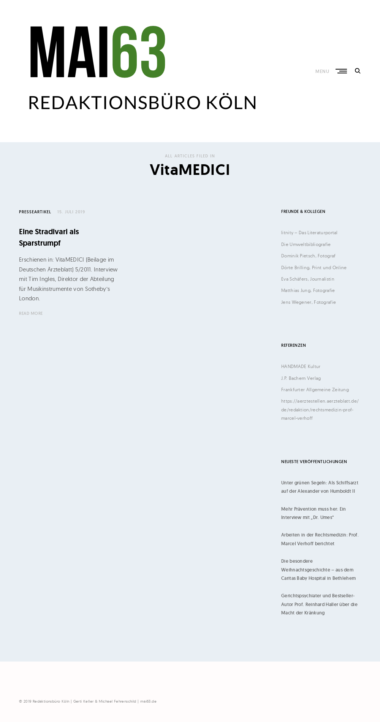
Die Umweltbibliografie (306, 244)
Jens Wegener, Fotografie (308, 302)
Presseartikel (35, 211)
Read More (31, 313)
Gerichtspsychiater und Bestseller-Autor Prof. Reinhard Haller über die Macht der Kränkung (319, 604)
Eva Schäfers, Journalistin (307, 279)
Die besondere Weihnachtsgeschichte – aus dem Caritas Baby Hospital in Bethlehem (318, 569)
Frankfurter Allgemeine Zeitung (315, 389)
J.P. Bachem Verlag (301, 378)
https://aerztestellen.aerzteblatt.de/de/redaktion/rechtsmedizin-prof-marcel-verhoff (320, 409)
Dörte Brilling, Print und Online (314, 267)
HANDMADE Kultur (301, 366)
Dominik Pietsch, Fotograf (308, 256)
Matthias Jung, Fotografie (308, 290)
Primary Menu (340, 71)
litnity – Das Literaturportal (309, 232)
